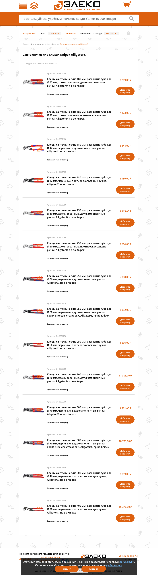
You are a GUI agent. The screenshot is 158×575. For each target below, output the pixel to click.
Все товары (111, 33)
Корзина (93, 568)
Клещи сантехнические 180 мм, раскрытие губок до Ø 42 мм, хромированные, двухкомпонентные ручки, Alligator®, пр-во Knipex (79, 82)
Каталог (26, 44)
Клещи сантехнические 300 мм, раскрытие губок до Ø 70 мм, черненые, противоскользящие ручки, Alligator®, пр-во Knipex (79, 476)
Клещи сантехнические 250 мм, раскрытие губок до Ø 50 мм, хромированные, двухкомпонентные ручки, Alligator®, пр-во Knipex (79, 214)
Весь (43, 33)
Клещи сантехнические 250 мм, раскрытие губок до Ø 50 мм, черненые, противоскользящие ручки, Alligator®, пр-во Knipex (79, 345)
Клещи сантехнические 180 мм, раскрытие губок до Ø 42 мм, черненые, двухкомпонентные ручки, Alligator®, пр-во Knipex (79, 148)
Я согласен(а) (79, 570)
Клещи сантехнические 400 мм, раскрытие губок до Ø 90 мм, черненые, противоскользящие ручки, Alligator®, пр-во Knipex (79, 509)
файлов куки (114, 565)
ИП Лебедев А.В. (129, 556)
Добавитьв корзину (125, 91)
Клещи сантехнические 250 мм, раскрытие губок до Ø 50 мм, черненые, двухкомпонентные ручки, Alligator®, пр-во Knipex (79, 279)
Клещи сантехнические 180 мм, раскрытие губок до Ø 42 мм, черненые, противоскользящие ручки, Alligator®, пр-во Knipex (79, 181)
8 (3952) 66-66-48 (50, 557)
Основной (55, 33)
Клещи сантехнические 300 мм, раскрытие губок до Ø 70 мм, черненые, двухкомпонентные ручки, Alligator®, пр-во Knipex (79, 411)
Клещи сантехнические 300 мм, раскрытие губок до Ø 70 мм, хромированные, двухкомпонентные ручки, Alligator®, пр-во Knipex (79, 378)
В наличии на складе (91, 33)
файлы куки (126, 562)
